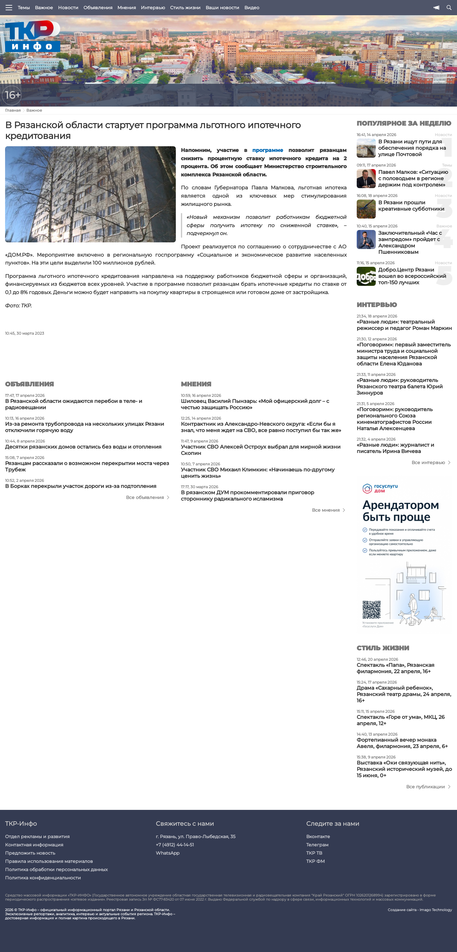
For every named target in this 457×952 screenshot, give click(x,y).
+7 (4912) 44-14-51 (175, 845)
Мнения (126, 7)
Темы (24, 7)
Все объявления (145, 497)
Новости (68, 7)
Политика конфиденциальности (43, 878)
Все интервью (428, 462)
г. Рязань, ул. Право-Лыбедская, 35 (195, 836)
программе (267, 150)
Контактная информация (34, 845)
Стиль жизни (185, 7)
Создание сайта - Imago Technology (420, 910)
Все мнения (326, 510)
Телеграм (317, 845)
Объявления (97, 7)
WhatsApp (167, 853)
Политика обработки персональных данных (56, 869)
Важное (44, 7)
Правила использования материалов (49, 861)
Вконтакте (318, 836)
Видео (251, 7)
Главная (13, 110)
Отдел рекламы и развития (37, 836)
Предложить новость (30, 853)
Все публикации (425, 787)
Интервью (153, 7)
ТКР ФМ (315, 861)
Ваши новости (222, 7)
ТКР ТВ (314, 853)
